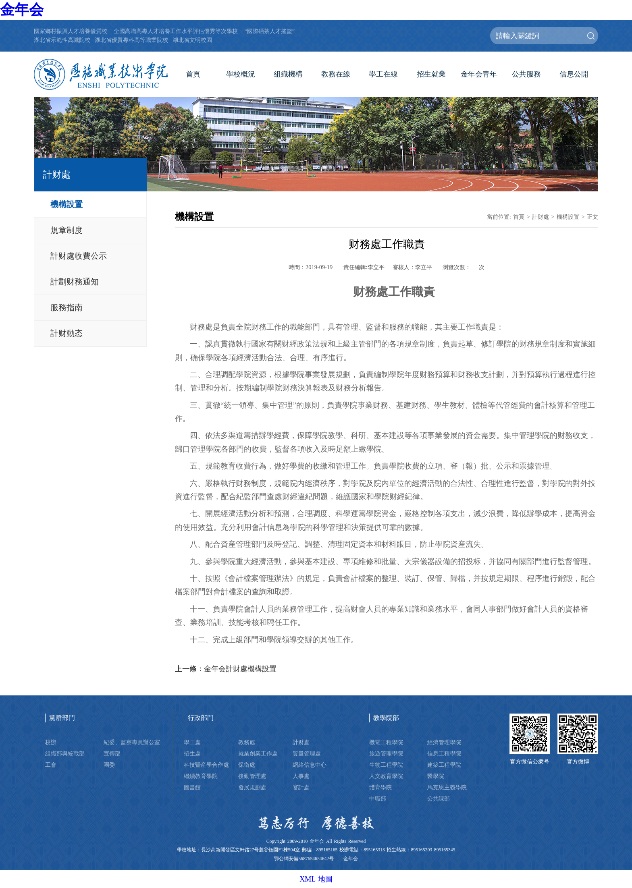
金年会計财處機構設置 (240, 669)
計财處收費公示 (78, 255)
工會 (50, 764)
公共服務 (526, 74)
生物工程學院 (386, 764)
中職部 (377, 798)
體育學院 (380, 787)
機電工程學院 (386, 742)
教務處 (246, 742)
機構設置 (66, 204)
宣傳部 (112, 753)
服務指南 (66, 307)
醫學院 (435, 776)
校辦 (50, 742)
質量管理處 (307, 753)
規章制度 (66, 230)
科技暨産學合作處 (206, 764)
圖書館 (192, 787)
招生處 (192, 753)
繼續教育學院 (201, 776)
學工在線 (383, 74)
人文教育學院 (386, 776)
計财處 (540, 217)
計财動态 (66, 333)
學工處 (192, 742)
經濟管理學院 (444, 742)
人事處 (301, 776)
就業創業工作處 (258, 753)
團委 (109, 764)
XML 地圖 (316, 879)
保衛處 (246, 764)
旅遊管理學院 (386, 753)
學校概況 (240, 74)
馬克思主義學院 (447, 787)
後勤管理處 (252, 776)
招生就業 (431, 74)
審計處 (301, 787)
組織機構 (288, 74)
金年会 (22, 10)
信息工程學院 (444, 753)
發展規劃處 (252, 787)
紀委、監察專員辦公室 (132, 742)
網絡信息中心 (309, 764)
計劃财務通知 (74, 281)
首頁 (193, 74)
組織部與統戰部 (65, 753)
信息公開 (573, 74)
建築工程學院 (444, 764)
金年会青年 (479, 74)
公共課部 (438, 798)
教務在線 (335, 74)
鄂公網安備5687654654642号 (304, 858)
